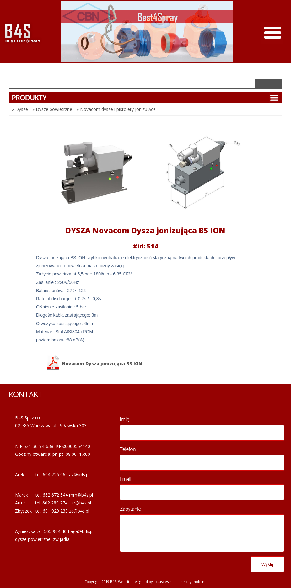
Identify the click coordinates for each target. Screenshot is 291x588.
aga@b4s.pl (82, 531)
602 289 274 (54, 503)
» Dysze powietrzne (52, 109)
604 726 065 (55, 474)
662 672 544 (55, 495)
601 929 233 (55, 511)
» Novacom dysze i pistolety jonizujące (116, 109)
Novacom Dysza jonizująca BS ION (94, 362)
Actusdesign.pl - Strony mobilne (180, 581)
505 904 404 (56, 531)
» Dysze (20, 109)
